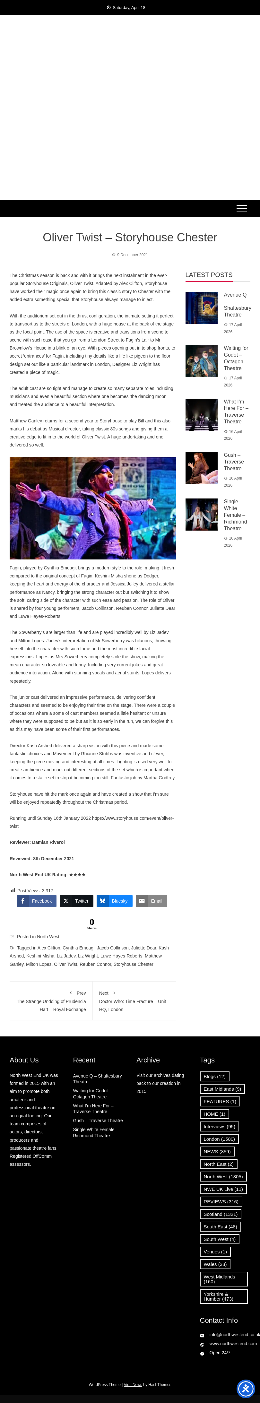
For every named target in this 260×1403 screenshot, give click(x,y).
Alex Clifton (49, 947)
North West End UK (130, 55)
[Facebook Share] (36, 901)
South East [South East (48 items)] (220, 1226)
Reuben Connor (95, 964)
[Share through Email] (151, 901)
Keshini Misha (40, 955)
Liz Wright (88, 955)
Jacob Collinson (113, 947)
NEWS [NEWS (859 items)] (217, 1151)
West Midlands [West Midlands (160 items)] (219, 1279)
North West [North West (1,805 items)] (223, 1176)
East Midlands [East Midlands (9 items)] (222, 1089)
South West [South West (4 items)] (220, 1239)
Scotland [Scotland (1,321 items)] (221, 1214)
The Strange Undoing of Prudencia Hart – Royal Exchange (51, 1000)
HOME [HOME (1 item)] (215, 1114)
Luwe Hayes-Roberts (121, 955)
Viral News (133, 1384)
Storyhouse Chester (133, 964)
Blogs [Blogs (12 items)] (215, 1076)
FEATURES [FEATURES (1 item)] (220, 1101)
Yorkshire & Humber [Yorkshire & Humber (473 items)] (219, 1296)
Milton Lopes (38, 964)
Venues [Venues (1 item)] (215, 1251)
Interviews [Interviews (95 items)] (219, 1126)
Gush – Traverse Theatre (234, 461)
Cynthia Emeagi (78, 947)
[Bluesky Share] (115, 901)
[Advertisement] (130, 152)
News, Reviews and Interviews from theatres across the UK (130, 75)
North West (48, 936)
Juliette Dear (143, 947)
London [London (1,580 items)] (219, 1139)
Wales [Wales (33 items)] (215, 1264)
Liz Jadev (66, 955)
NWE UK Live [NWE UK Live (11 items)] (223, 1189)
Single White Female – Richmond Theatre (235, 515)
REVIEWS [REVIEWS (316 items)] (221, 1201)
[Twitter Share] (76, 901)
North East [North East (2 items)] (219, 1164)
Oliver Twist (65, 964)
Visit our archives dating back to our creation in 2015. (160, 1083)
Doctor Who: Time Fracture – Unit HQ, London (134, 1000)
